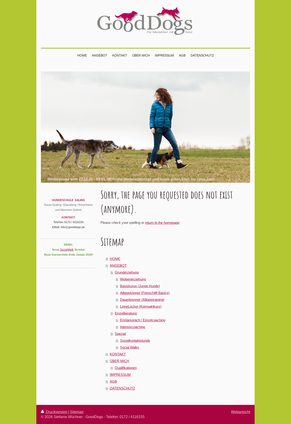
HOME (115, 259)
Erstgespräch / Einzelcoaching (142, 320)
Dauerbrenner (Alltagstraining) (142, 300)
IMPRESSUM (120, 375)
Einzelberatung (126, 313)
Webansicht (240, 412)
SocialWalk (67, 249)
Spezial (120, 334)
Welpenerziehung (133, 279)
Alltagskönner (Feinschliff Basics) (145, 293)
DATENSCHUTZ (122, 388)
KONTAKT (118, 354)
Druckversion (54, 412)
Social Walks (129, 347)
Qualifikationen (126, 368)
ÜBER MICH (119, 361)
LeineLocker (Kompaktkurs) (140, 306)
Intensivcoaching (132, 327)
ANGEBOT (118, 265)
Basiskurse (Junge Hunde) (140, 286)
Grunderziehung (127, 272)
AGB (113, 381)
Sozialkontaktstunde (135, 340)
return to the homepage (162, 222)
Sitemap (76, 412)
